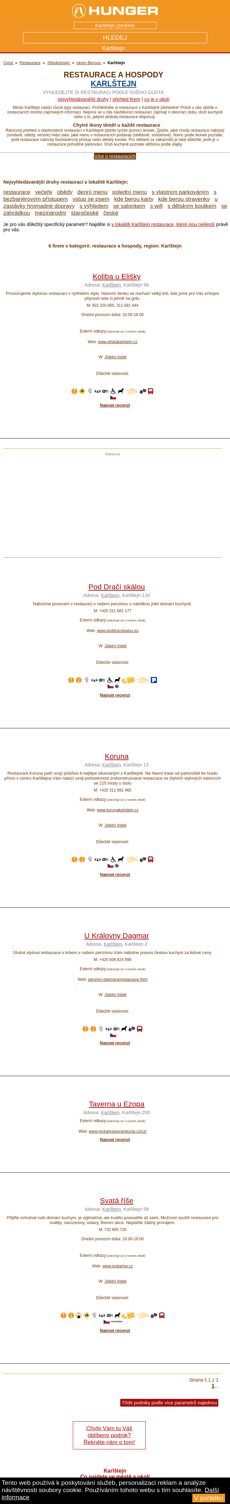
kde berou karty (134, 199)
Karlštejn (113, 83)
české (110, 212)
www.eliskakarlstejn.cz (117, 342)
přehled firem (126, 99)
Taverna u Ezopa (116, 1104)
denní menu (92, 192)
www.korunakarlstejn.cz (117, 810)
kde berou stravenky (183, 199)
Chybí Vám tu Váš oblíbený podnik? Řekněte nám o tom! (109, 1435)
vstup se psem (90, 199)
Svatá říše (116, 1201)
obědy (64, 192)
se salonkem (129, 206)
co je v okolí (156, 99)
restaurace (16, 192)
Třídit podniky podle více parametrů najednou (169, 1402)
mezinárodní (50, 212)
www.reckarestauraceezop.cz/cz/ (118, 1131)
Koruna (116, 756)
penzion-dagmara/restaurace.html (117, 979)
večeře (43, 192)
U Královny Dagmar (116, 936)
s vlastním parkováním (180, 192)
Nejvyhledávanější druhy (83, 99)
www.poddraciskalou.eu (118, 630)
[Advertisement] (111, 502)
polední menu (129, 192)
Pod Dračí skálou (116, 587)
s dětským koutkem (191, 206)
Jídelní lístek (116, 357)
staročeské (85, 212)
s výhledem (93, 206)
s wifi (156, 206)
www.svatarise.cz (118, 1266)
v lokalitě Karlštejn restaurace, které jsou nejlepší (163, 224)
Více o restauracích (115, 156)
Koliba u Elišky (117, 276)
